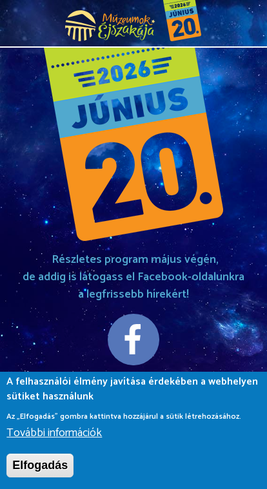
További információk (54, 434)
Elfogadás (40, 466)
